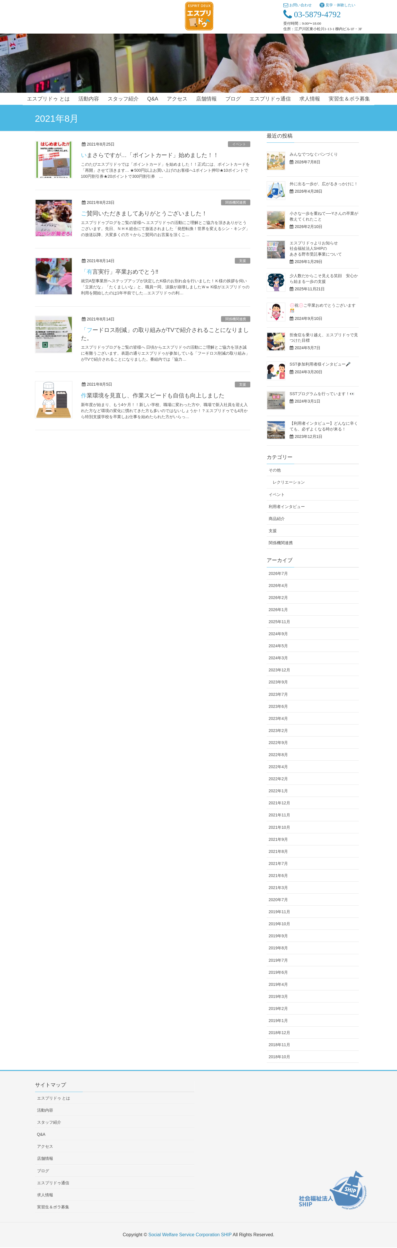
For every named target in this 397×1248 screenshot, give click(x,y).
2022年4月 (278, 766)
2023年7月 (278, 694)
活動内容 (45, 1110)
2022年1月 (278, 791)
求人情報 (45, 1195)
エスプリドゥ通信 (53, 1183)
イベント (239, 144)
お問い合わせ (297, 5)
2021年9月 (278, 839)
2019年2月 (278, 1008)
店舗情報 (45, 1158)
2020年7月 (278, 899)
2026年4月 (278, 585)
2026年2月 (278, 597)
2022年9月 (278, 742)
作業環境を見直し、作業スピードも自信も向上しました (152, 395)
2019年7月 (278, 960)
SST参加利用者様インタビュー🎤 (320, 364)
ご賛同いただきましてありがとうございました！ (144, 213)
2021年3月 (278, 887)
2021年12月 (279, 803)
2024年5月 (278, 646)
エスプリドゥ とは (53, 1098)
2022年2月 (278, 778)
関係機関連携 (235, 202)
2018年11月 (279, 1044)
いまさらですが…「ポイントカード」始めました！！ (150, 155)
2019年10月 (279, 923)
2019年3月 (278, 996)
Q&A (41, 1134)
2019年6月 (278, 972)
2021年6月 (278, 875)
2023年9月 (278, 682)
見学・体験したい (337, 5)
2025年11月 (279, 621)
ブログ (43, 1170)
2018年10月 (279, 1056)
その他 (275, 470)
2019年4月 (278, 984)
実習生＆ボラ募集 (53, 1207)
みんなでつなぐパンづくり (314, 154)
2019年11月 (279, 911)
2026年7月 (278, 573)
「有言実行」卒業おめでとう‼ (119, 271)
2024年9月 (278, 633)
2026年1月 (278, 609)
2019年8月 (278, 948)
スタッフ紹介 (49, 1122)
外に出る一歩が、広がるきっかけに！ (324, 183)
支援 (242, 261)
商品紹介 (277, 518)
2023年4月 (278, 718)
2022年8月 (278, 754)
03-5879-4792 (312, 14)
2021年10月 (279, 827)
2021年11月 (279, 815)
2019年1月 (278, 1020)
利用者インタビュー (287, 506)
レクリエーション (289, 482)
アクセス (45, 1146)
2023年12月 (279, 670)
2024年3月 (278, 658)
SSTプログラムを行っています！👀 (322, 393)
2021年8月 (278, 851)
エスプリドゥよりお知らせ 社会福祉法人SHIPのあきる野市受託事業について (316, 248)
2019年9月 (278, 936)
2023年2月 (278, 730)
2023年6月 (278, 706)
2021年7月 (278, 863)
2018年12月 (279, 1032)
